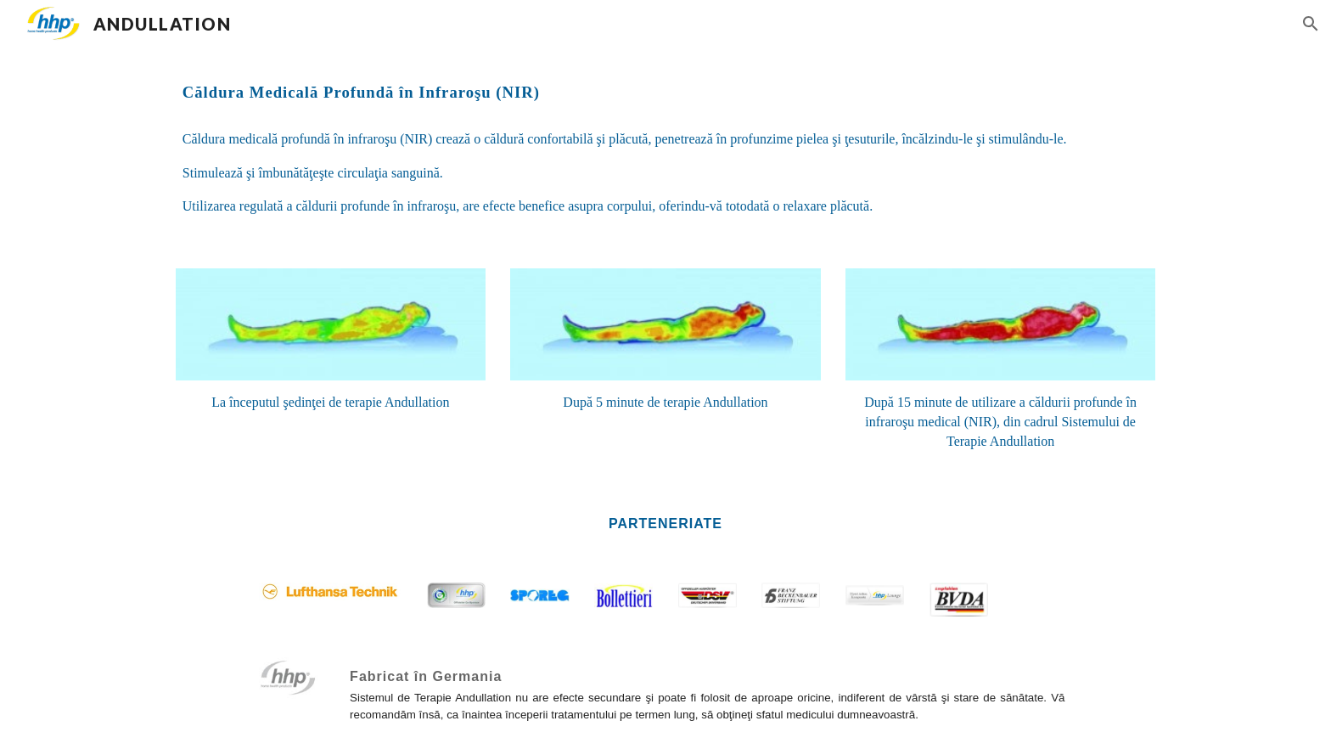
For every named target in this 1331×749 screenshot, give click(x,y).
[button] (1310, 23)
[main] (665, 92)
